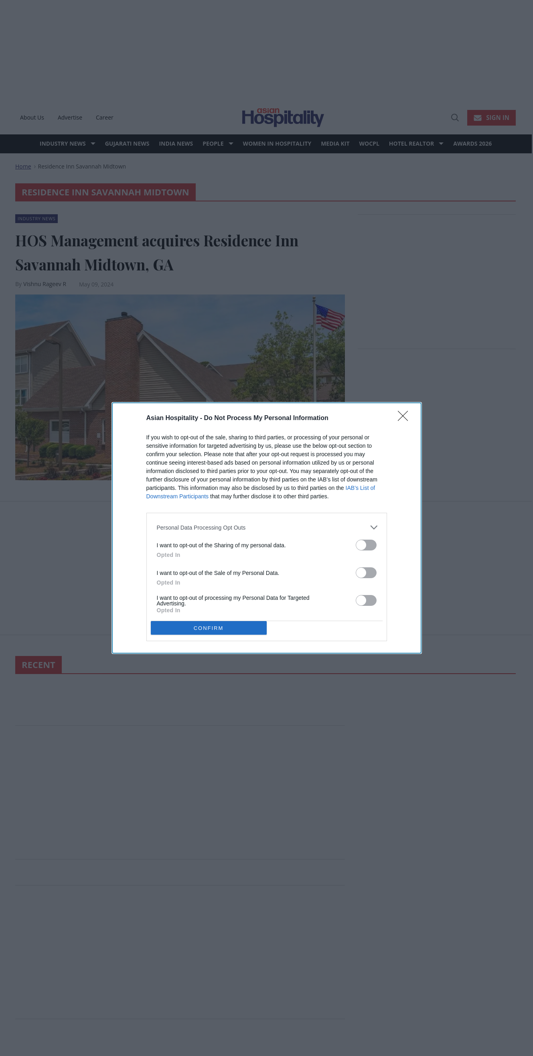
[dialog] (266, 528)
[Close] (405, 418)
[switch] (366, 545)
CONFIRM (209, 628)
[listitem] (267, 527)
